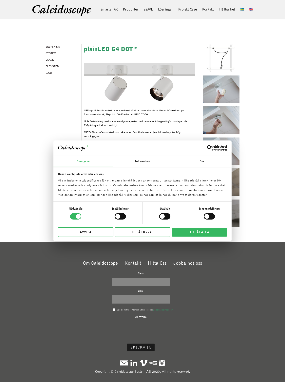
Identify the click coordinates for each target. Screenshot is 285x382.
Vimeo (144, 363)
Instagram (162, 363)
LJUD (49, 72)
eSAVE (148, 9)
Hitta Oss (157, 263)
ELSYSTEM (52, 66)
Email (141, 290)
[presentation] (141, 329)
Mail (124, 363)
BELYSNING (53, 46)
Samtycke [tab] (83, 161)
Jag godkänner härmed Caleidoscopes (145, 309)
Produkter (130, 9)
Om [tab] (202, 161)
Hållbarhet (227, 9)
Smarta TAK (109, 9)
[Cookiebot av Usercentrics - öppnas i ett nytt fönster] (210, 148)
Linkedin (134, 363)
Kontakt (208, 9)
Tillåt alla (199, 232)
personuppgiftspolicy (163, 309)
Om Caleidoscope (100, 263)
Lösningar (165, 9)
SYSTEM (51, 53)
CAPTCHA (141, 317)
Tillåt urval (142, 232)
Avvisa (85, 232)
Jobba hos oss (187, 263)
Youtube (153, 363)
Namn (141, 273)
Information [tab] (142, 161)
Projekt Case (187, 9)
